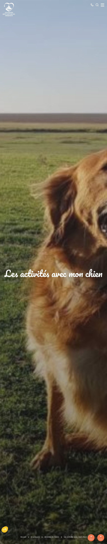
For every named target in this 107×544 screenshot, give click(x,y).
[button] (4, 529)
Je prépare (35, 537)
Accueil (23, 537)
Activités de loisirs (52, 537)
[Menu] (102, 5)
